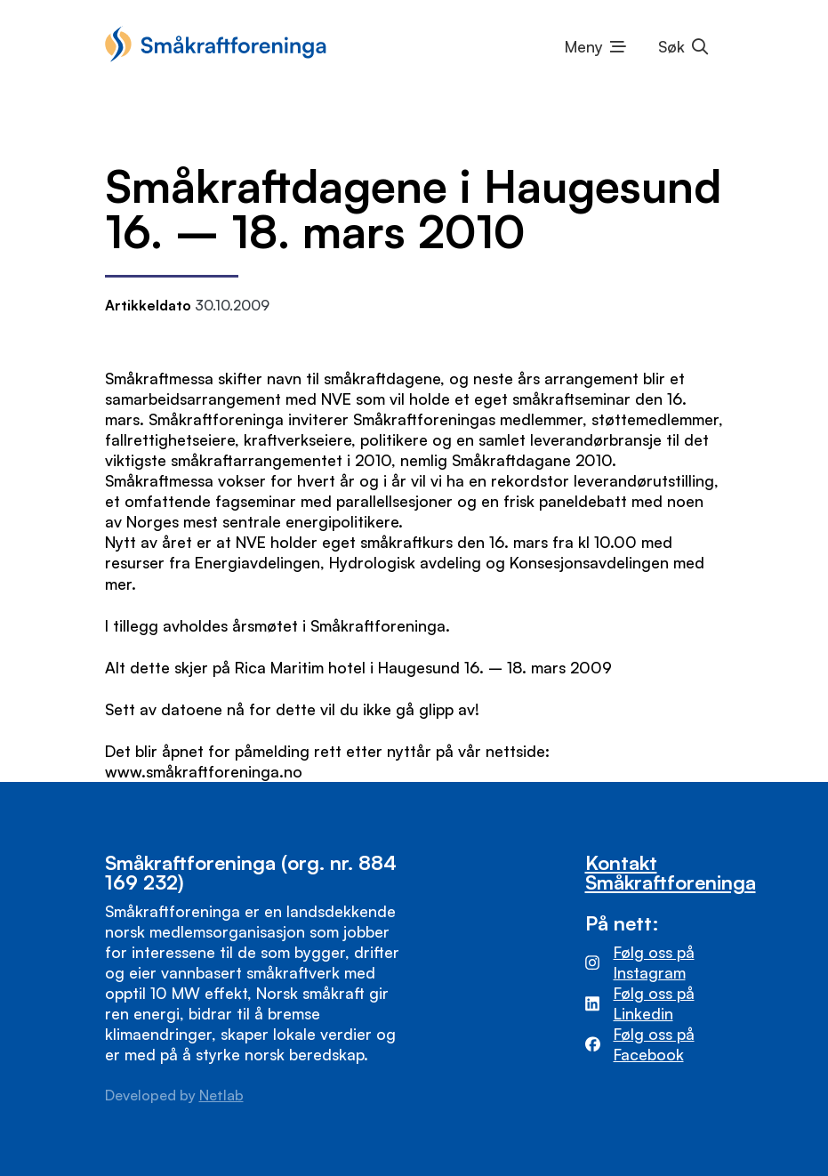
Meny (584, 46)
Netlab (221, 1095)
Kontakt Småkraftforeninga (670, 872)
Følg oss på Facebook (654, 1044)
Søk (671, 46)
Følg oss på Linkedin (654, 1003)
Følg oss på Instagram (654, 962)
